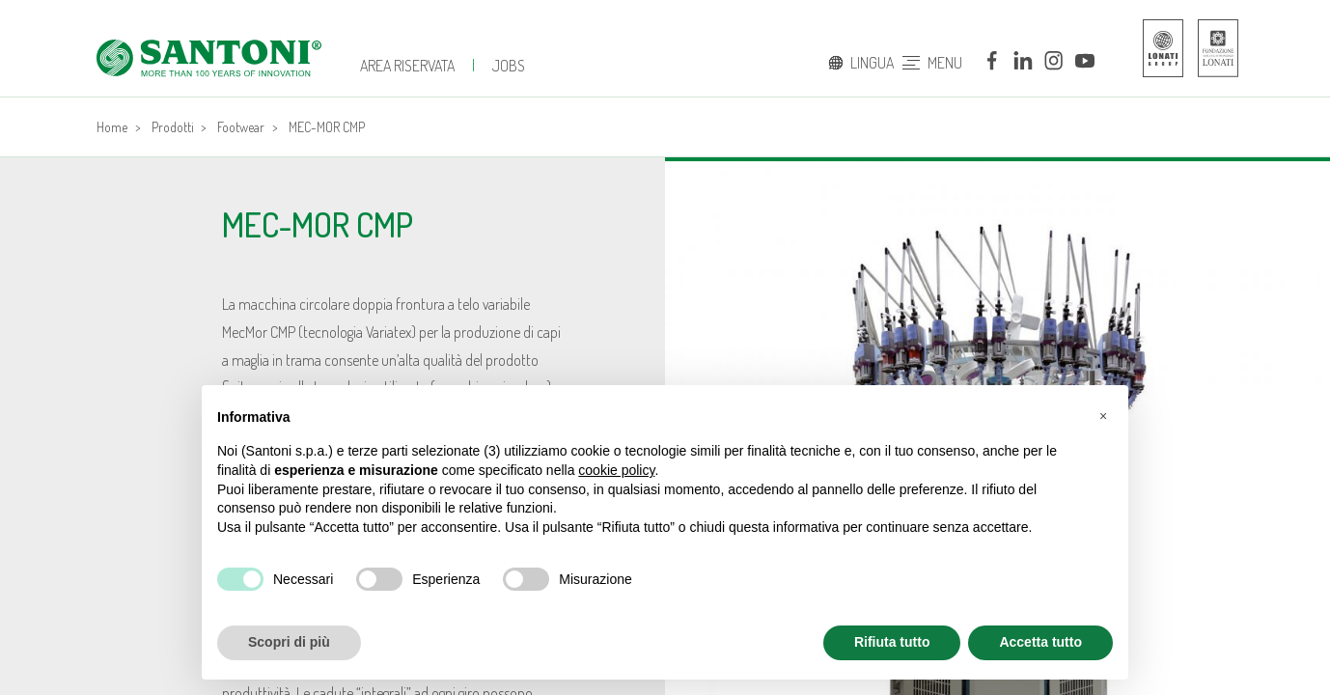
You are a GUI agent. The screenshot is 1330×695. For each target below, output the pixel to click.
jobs (508, 65)
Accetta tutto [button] (1040, 642)
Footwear (240, 127)
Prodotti (173, 127)
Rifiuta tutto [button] (892, 642)
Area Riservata (407, 65)
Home (112, 127)
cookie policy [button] (616, 470)
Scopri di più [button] (289, 642)
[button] (1103, 416)
